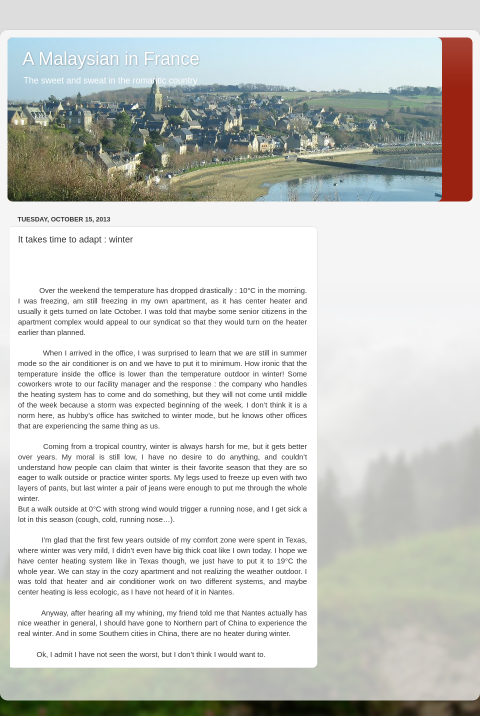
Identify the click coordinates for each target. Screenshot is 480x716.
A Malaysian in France (111, 58)
